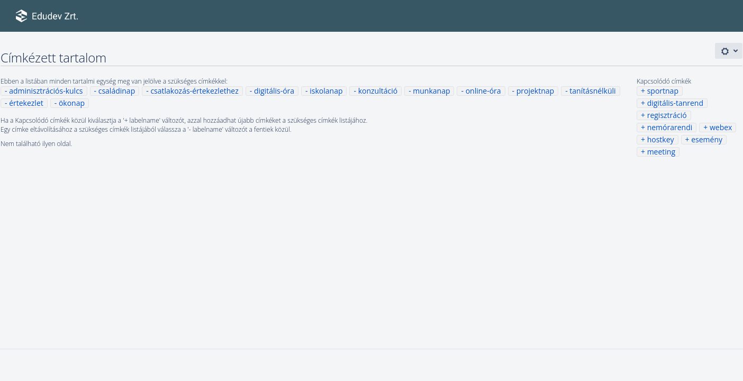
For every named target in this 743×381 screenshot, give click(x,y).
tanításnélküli (592, 91)
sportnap (662, 91)
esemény (706, 139)
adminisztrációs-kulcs (46, 91)
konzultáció (377, 91)
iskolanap (326, 91)
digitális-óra (274, 91)
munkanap (431, 91)
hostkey (660, 139)
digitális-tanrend (675, 103)
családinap (116, 91)
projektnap (535, 91)
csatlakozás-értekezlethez (194, 91)
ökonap (72, 103)
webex (721, 127)
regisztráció (667, 115)
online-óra (483, 91)
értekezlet (26, 103)
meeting (661, 152)
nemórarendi (670, 127)
